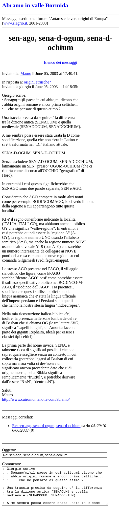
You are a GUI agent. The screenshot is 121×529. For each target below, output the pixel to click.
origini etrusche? (37, 82)
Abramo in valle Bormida (35, 5)
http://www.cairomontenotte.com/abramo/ (36, 399)
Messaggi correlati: (17, 417)
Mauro (25, 73)
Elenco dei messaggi (60, 62)
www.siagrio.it (15, 23)
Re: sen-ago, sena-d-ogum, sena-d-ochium (46, 426)
